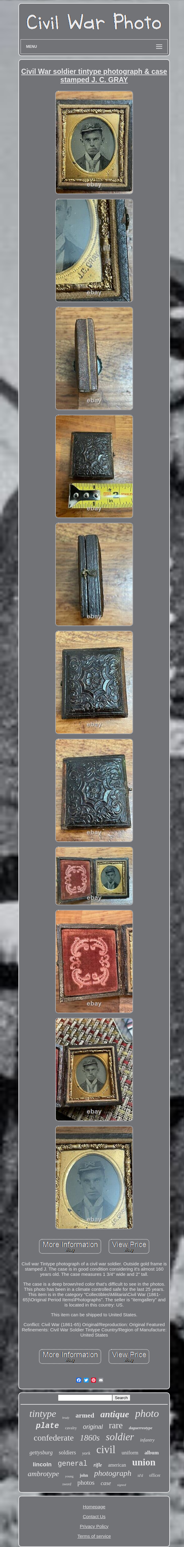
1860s (90, 1437)
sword (66, 1484)
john (84, 1475)
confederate (54, 1437)
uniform (130, 1453)
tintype (42, 1413)
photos (85, 1482)
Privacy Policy (94, 1526)
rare (116, 1425)
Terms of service (94, 1536)
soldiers (67, 1452)
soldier (120, 1436)
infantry (147, 1439)
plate (47, 1426)
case (106, 1483)
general (72, 1464)
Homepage (94, 1506)
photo (147, 1413)
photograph (112, 1473)
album (151, 1453)
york (86, 1453)
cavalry (71, 1428)
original (93, 1426)
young (69, 1476)
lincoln (42, 1464)
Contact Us (94, 1516)
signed (121, 1485)
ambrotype (43, 1474)
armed (84, 1415)
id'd (140, 1475)
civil (105, 1450)
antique (114, 1414)
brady (65, 1417)
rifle (98, 1465)
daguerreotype (140, 1428)
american (117, 1465)
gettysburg (40, 1452)
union (143, 1462)
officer (154, 1475)
